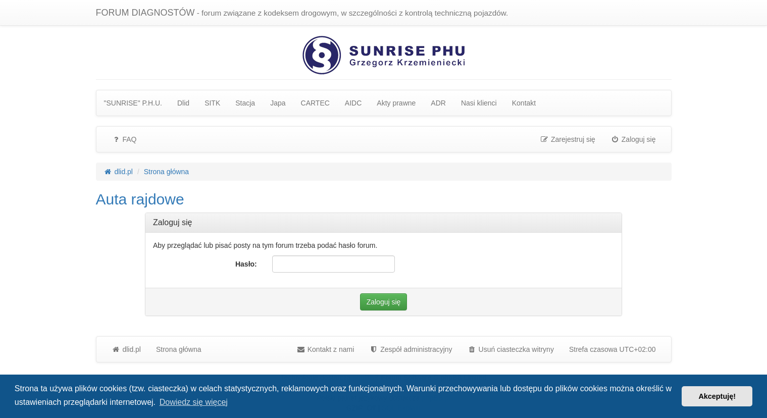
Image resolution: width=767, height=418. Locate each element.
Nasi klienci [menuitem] (479, 103)
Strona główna (178, 349)
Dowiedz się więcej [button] (194, 402)
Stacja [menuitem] (245, 103)
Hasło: (246, 264)
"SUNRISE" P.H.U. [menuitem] (133, 103)
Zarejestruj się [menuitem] (567, 139)
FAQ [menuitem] (124, 139)
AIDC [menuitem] (353, 103)
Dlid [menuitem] (183, 103)
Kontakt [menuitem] (524, 103)
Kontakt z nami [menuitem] (325, 349)
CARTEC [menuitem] (315, 103)
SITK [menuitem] (212, 103)
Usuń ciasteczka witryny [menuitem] (511, 349)
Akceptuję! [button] (717, 396)
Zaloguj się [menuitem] (633, 139)
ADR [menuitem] (438, 103)
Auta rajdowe (140, 199)
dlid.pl (126, 349)
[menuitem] (410, 349)
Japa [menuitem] (277, 103)
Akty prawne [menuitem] (396, 103)
